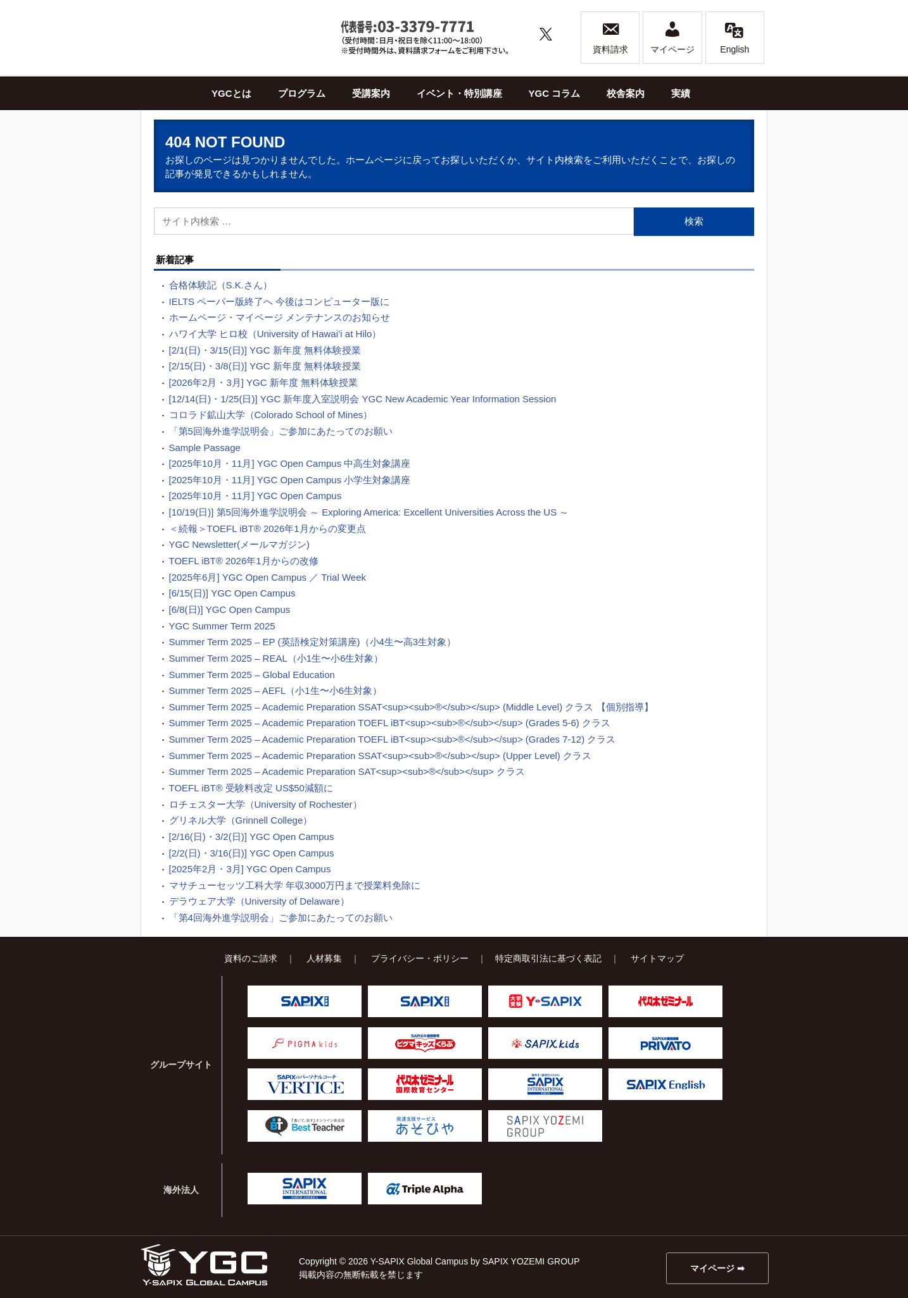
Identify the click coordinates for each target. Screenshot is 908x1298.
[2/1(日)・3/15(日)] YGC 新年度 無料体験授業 (265, 350)
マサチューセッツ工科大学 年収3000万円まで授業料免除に (295, 885)
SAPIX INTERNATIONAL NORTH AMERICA (305, 1188)
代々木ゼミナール (665, 1001)
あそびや (425, 1126)
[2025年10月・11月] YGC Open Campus (255, 495)
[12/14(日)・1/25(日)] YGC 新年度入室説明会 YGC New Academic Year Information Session (363, 398)
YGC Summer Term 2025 (222, 626)
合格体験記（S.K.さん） (220, 285)
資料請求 (610, 37)
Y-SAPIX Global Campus (236, 37)
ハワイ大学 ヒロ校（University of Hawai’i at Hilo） (275, 333)
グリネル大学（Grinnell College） (241, 820)
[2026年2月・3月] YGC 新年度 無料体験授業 (263, 382)
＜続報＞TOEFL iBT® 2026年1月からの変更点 (267, 528)
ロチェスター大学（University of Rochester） (265, 804)
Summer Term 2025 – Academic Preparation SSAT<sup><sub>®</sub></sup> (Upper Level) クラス (380, 755)
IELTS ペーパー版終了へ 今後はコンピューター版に (279, 301)
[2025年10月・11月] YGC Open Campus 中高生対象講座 (290, 463)
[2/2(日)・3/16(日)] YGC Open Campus (251, 853)
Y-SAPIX (545, 1001)
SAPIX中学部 (425, 1001)
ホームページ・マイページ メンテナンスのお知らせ (279, 317)
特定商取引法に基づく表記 (548, 958)
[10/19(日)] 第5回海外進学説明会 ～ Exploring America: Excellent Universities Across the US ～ (369, 512)
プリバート (665, 1043)
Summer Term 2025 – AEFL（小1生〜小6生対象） (275, 690)
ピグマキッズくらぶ (425, 1043)
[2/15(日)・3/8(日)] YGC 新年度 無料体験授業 (265, 366)
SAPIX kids (545, 1043)
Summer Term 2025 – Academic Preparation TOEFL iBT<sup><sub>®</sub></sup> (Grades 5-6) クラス (390, 722)
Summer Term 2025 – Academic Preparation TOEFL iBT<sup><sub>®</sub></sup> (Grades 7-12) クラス (392, 739)
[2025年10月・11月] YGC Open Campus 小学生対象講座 (290, 479)
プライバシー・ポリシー (420, 958)
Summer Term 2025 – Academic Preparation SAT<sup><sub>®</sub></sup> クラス (347, 771)
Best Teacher (305, 1126)
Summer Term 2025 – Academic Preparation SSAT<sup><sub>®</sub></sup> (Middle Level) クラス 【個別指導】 (411, 707)
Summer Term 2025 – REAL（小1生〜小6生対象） (276, 658)
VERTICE (305, 1084)
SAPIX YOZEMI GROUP (545, 1126)
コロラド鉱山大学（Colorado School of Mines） (271, 414)
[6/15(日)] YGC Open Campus (232, 593)
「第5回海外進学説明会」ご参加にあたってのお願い (281, 431)
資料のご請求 (250, 958)
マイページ (672, 37)
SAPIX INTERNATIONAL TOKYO (545, 1084)
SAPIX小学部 (305, 1001)
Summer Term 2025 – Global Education (252, 674)
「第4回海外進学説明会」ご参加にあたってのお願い (281, 917)
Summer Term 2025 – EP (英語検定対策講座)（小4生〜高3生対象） (313, 641)
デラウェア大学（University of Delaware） (259, 901)
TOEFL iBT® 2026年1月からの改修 (243, 560)
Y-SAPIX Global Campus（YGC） (204, 1264)
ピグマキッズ (305, 1043)
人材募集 (324, 958)
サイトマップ (657, 958)
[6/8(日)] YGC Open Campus (230, 609)
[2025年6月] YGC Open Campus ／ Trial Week (268, 577)
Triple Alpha (425, 1188)
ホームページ (374, 159)
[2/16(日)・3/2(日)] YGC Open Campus (251, 836)
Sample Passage (205, 447)
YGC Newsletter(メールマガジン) (239, 544)
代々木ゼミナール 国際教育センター (425, 1084)
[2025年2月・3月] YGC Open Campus (250, 868)
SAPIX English (665, 1084)
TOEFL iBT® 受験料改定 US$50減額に (251, 787)
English (734, 37)
